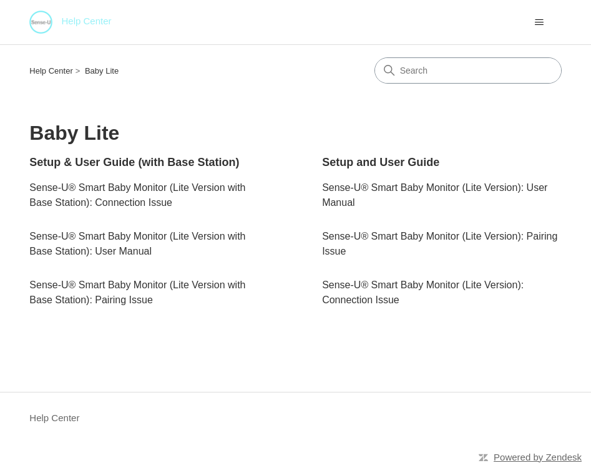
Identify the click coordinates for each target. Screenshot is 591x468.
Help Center (50, 71)
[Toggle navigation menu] (539, 22)
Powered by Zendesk (538, 457)
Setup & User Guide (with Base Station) (134, 162)
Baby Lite (102, 71)
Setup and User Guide (380, 162)
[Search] (468, 70)
